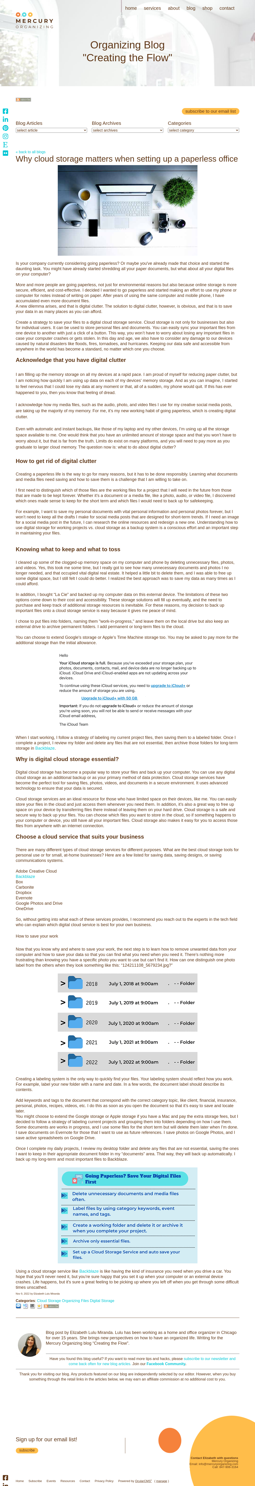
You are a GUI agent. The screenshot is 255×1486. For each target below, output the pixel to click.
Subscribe (35, 1481)
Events (51, 1481)
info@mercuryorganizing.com (218, 1464)
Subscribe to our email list (210, 111)
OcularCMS (143, 1481)
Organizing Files (75, 1301)
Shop (207, 8)
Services (152, 8)
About (174, 8)
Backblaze (45, 748)
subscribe (27, 1450)
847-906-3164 (228, 1467)
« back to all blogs (31, 152)
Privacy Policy (104, 1481)
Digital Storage (102, 1301)
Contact (226, 8)
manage (161, 1481)
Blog (191, 8)
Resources (68, 1481)
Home (131, 8)
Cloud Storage (49, 1301)
